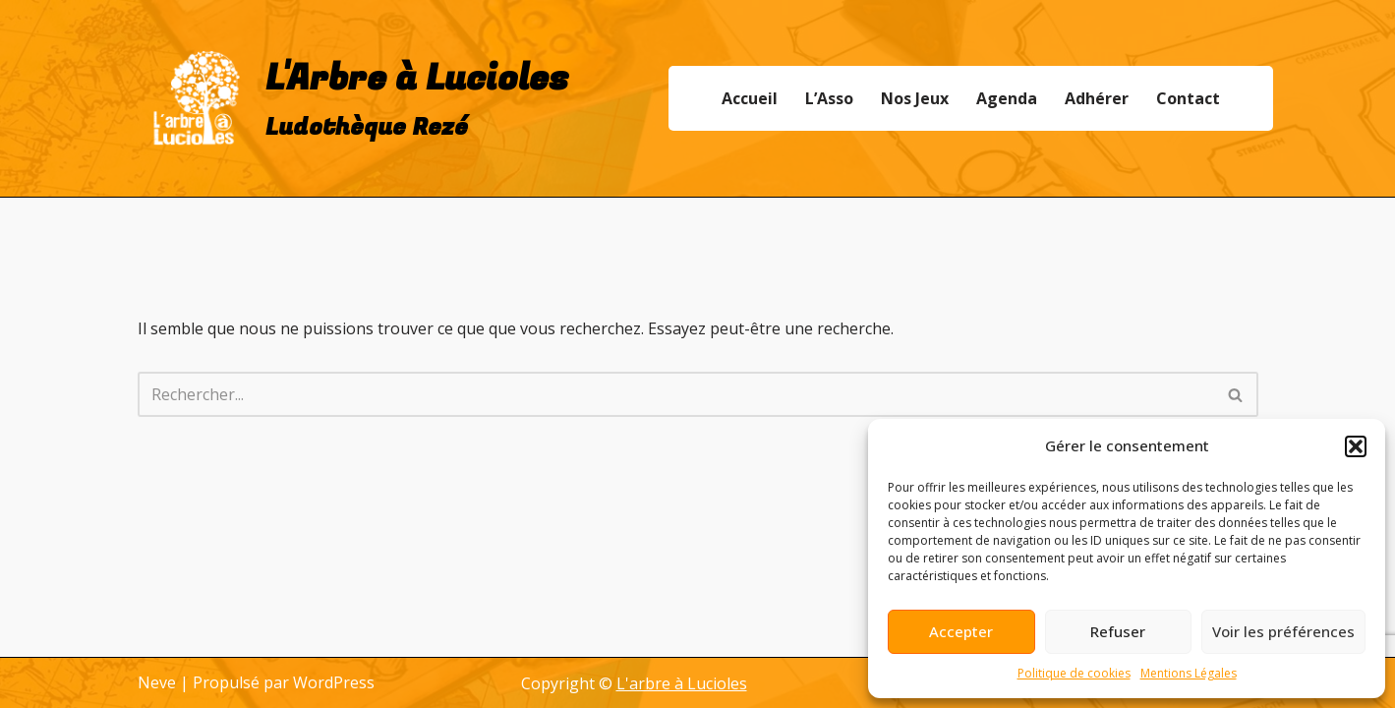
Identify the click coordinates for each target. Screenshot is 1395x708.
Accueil (750, 98)
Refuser (1117, 631)
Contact (1188, 98)
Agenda (1006, 98)
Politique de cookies (1074, 673)
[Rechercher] (676, 394)
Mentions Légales (1188, 673)
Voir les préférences (1283, 631)
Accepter (961, 631)
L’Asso (829, 98)
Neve (157, 682)
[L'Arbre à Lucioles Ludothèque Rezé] (353, 98)
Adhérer (1097, 98)
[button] (1356, 446)
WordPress (334, 682)
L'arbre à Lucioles (681, 683)
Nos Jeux (915, 98)
